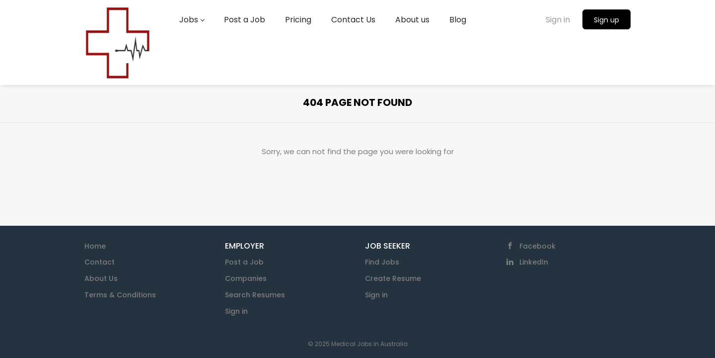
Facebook (537, 246)
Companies (246, 278)
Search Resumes (255, 295)
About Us (101, 278)
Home (95, 246)
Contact (99, 262)
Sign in (558, 19)
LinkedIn (533, 262)
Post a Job (244, 262)
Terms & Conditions (120, 295)
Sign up (606, 20)
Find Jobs (382, 262)
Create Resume (393, 278)
